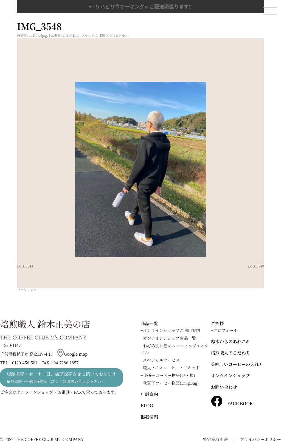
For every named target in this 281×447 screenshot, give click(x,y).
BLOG (146, 405)
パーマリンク (27, 289)
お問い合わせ (224, 387)
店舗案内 (149, 394)
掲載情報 (149, 417)
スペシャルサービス (161, 360)
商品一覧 (149, 323)
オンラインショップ (230, 375)
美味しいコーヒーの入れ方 (237, 364)
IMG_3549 (256, 266)
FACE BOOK (232, 403)
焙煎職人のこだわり (230, 353)
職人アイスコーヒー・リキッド (171, 367)
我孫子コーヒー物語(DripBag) (171, 383)
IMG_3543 (25, 266)
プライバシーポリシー (260, 439)
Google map (72, 354)
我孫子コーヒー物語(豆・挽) (169, 375)
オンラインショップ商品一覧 (169, 338)
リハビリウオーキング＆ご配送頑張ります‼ (140, 6)
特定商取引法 (215, 439)
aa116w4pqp (38, 35)
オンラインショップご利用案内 (171, 330)
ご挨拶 (217, 323)
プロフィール (225, 330)
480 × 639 (107, 35)
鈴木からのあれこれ (230, 341)
